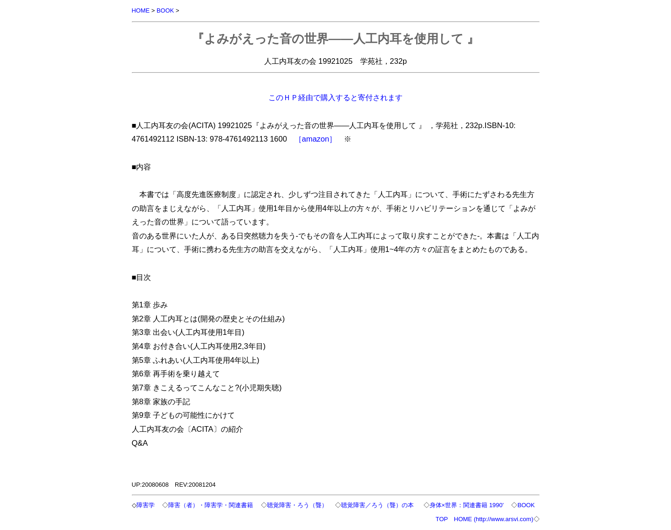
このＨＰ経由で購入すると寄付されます (335, 97)
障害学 (147, 505)
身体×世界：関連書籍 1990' (468, 505)
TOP (442, 519)
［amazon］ (315, 139)
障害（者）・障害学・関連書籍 (212, 505)
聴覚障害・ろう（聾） (298, 505)
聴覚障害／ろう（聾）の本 (379, 505)
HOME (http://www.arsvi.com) (493, 519)
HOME (141, 10)
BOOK (165, 10)
